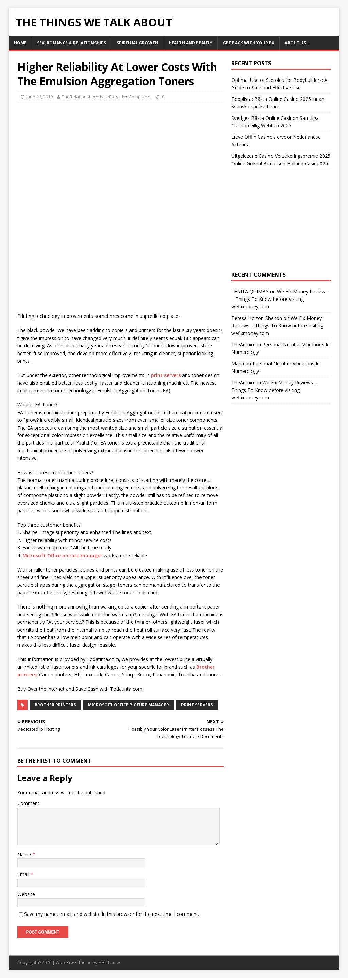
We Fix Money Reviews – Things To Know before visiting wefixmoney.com (279, 299)
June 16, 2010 (39, 97)
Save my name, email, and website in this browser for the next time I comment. (111, 914)
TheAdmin (242, 344)
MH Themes (109, 962)
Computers (140, 97)
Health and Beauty (190, 43)
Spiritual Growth (137, 43)
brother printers (55, 705)
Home (20, 43)
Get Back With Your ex (248, 43)
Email (24, 874)
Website (26, 894)
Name (24, 854)
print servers (166, 375)
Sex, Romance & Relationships (71, 43)
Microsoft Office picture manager (62, 555)
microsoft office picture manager (128, 705)
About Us (295, 43)
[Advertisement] (74, 156)
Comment (28, 803)
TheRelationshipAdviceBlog (90, 97)
